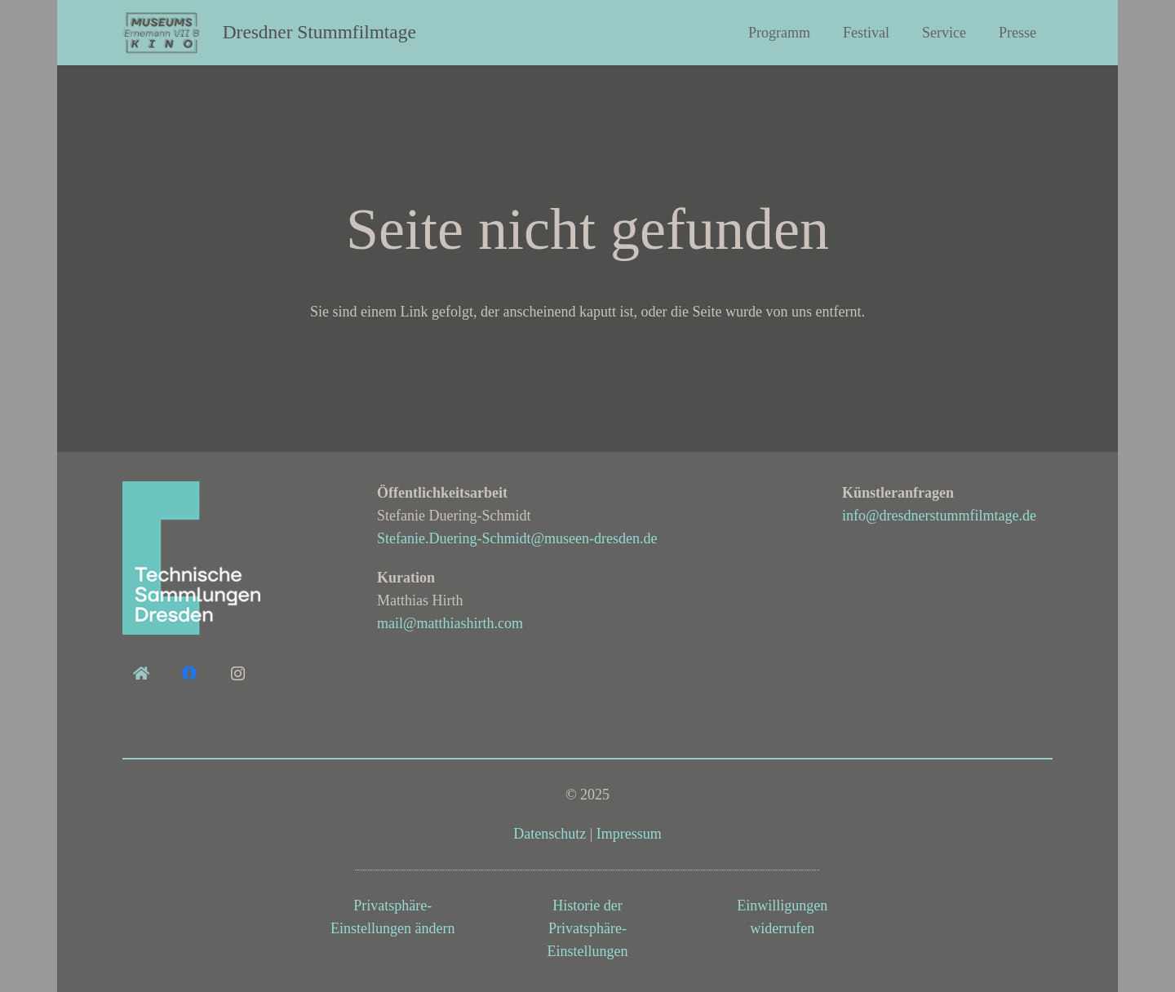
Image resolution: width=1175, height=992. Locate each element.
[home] (140, 673)
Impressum (629, 834)
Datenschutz (549, 834)
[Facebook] (189, 673)
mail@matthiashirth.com (450, 623)
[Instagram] (237, 673)
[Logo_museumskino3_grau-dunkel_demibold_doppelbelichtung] (162, 32)
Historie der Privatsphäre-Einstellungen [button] (588, 928)
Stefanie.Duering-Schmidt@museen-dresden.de (517, 538)
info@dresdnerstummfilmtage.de (939, 515)
